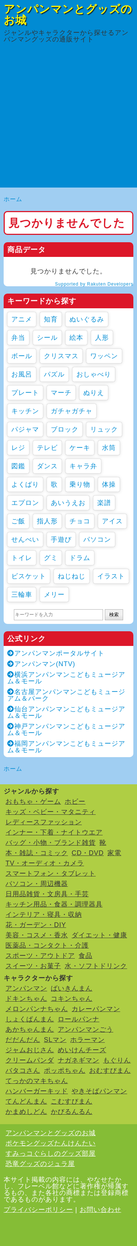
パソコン (97, 539)
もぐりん (117, 1060)
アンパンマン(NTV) (41, 664)
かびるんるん (71, 1111)
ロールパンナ (78, 1019)
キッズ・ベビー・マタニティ (50, 811)
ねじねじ (71, 576)
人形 (102, 337)
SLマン (55, 1039)
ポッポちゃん (64, 1070)
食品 (85, 955)
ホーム (13, 199)
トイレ (21, 558)
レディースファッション (43, 822)
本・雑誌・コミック (36, 853)
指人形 (47, 521)
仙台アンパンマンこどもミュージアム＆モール (66, 712)
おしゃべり (93, 374)
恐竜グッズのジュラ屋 (40, 1163)
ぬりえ (93, 392)
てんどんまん (26, 1101)
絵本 (76, 337)
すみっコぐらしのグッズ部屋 (50, 1153)
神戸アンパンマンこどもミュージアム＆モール (66, 730)
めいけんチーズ (82, 1050)
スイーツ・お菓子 (33, 966)
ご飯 (18, 521)
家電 (114, 853)
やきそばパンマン (99, 1091)
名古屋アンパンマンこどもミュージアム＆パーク (66, 695)
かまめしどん (26, 1111)
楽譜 (104, 502)
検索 (114, 614)
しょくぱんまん (29, 1019)
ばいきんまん (71, 988)
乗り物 (79, 484)
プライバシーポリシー (38, 1209)
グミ (51, 558)
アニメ (21, 319)
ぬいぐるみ (86, 319)
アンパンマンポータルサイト (55, 653)
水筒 (109, 447)
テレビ (47, 447)
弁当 (18, 337)
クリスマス (61, 356)
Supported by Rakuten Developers (94, 284)
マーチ (61, 392)
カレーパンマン (96, 1009)
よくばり (25, 484)
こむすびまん (71, 1101)
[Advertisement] (68, 119)
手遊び (61, 539)
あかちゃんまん (29, 1029)
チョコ (79, 521)
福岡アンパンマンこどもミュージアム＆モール (66, 747)
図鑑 (18, 466)
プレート (25, 392)
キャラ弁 (83, 466)
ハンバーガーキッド (36, 1091)
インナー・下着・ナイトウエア (54, 832)
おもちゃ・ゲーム (33, 801)
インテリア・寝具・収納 (43, 914)
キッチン (25, 411)
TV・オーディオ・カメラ (44, 863)
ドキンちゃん (26, 998)
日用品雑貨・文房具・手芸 (47, 894)
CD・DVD (88, 853)
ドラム (79, 558)
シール (47, 337)
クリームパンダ (29, 1060)
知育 (51, 319)
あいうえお (68, 502)
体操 (109, 484)
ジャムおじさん (29, 1050)
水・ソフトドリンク (96, 966)
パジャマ (25, 429)
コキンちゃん (71, 998)
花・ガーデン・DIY (35, 925)
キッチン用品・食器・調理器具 (54, 904)
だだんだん (22, 1039)
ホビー (75, 801)
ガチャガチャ (71, 411)
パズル (54, 374)
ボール (21, 356)
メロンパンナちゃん (36, 1009)
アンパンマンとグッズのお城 (68, 14)
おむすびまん (110, 1070)
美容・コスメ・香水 (36, 935)
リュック (104, 429)
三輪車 (21, 594)
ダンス (47, 466)
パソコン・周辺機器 (36, 883)
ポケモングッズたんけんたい (50, 1143)
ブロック (65, 429)
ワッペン (104, 356)
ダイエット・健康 (99, 935)
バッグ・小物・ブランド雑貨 (50, 842)
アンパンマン (26, 988)
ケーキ (79, 447)
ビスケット (28, 576)
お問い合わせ (100, 1209)
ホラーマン (87, 1039)
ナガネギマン (78, 1060)
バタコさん (22, 1070)
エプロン (25, 502)
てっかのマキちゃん (36, 1081)
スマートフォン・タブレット (50, 873)
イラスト (111, 576)
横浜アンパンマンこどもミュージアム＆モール (66, 678)
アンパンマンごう (85, 1029)
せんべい (25, 539)
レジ (18, 447)
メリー (54, 594)
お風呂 (21, 374)
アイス (112, 521)
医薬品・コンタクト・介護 (47, 945)
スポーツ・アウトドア (40, 955)
